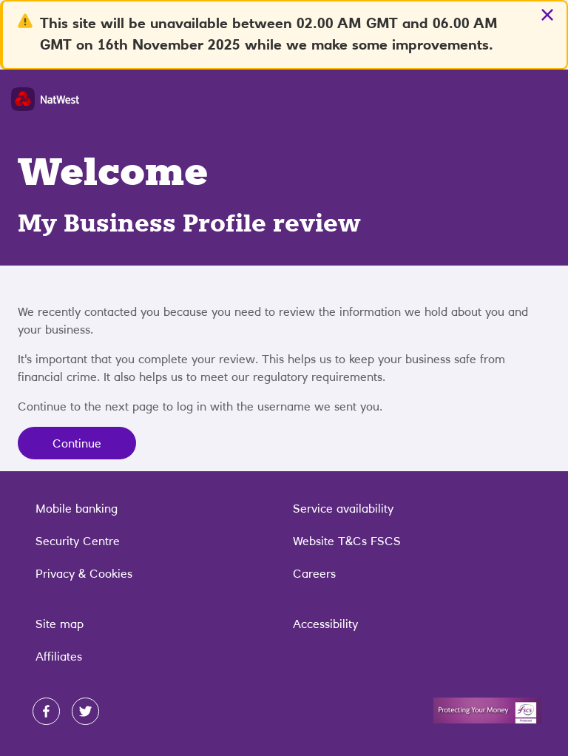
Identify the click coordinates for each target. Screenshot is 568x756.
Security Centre (78, 540)
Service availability (343, 508)
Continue (77, 443)
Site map (60, 623)
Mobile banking (77, 508)
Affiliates (59, 656)
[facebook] (46, 711)
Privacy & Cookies (84, 573)
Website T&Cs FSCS (347, 540)
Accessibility (325, 623)
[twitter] (85, 711)
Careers (314, 573)
